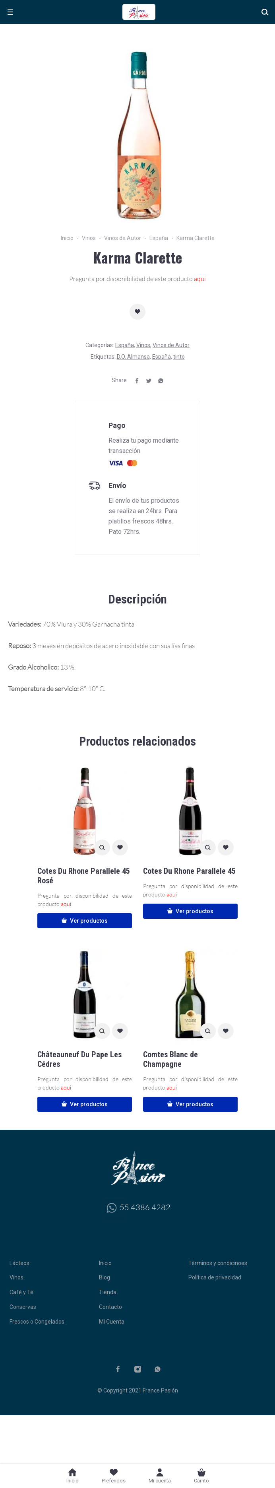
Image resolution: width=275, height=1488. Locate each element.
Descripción (137, 599)
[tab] (137, 599)
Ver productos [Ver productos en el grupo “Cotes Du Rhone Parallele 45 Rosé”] (85, 921)
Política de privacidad (214, 1277)
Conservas (23, 1307)
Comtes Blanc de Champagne (170, 1059)
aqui (200, 279)
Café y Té (21, 1292)
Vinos (89, 238)
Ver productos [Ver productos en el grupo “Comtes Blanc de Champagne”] (190, 1104)
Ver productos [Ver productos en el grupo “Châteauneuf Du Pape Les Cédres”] (85, 1104)
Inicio (67, 238)
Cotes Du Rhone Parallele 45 (189, 871)
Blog (104, 1277)
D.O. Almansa (133, 356)
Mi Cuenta (111, 1321)
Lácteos (19, 1263)
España (158, 238)
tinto (179, 356)
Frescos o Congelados (37, 1321)
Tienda (107, 1292)
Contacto (110, 1307)
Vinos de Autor (122, 238)
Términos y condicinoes (217, 1263)
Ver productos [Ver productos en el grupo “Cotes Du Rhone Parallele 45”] (190, 911)
